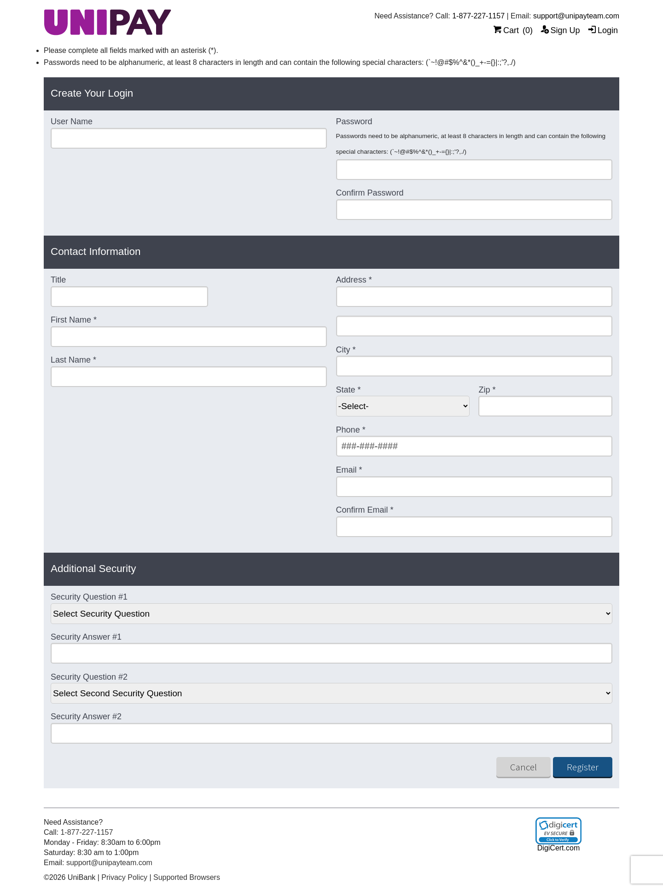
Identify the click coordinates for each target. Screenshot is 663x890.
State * (348, 390)
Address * (354, 280)
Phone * (351, 430)
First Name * (74, 320)
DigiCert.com (558, 848)
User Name (72, 121)
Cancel (523, 767)
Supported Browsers (186, 877)
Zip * (486, 390)
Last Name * (73, 360)
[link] (558, 830)
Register (583, 767)
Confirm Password (370, 193)
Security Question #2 (89, 677)
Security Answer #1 (86, 637)
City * (346, 350)
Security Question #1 (89, 597)
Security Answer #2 (86, 716)
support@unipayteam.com (576, 16)
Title (58, 280)
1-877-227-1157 (478, 16)
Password (354, 121)
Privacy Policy (124, 877)
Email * (349, 470)
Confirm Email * (365, 510)
